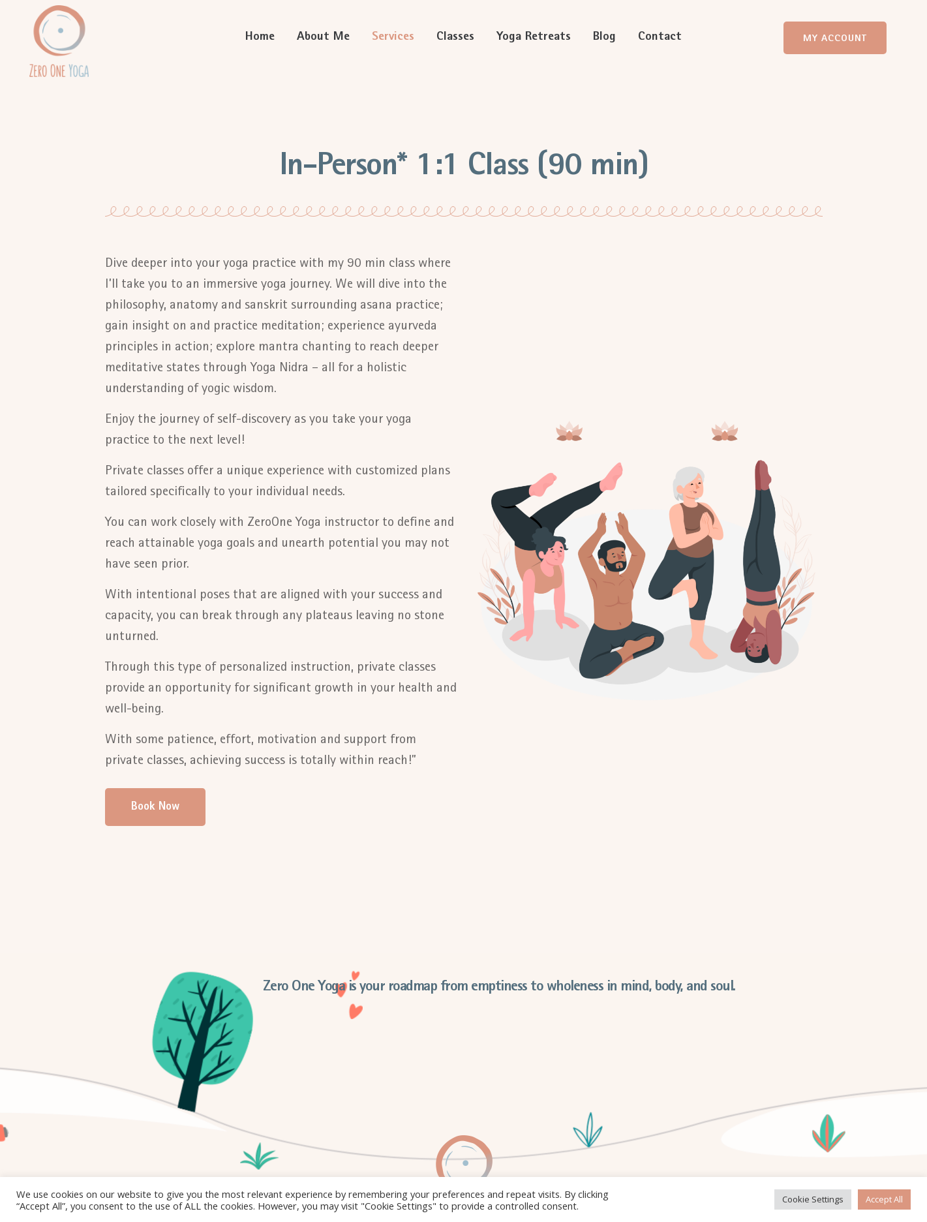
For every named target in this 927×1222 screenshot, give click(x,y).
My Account (835, 39)
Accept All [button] (884, 1199)
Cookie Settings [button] (812, 1199)
